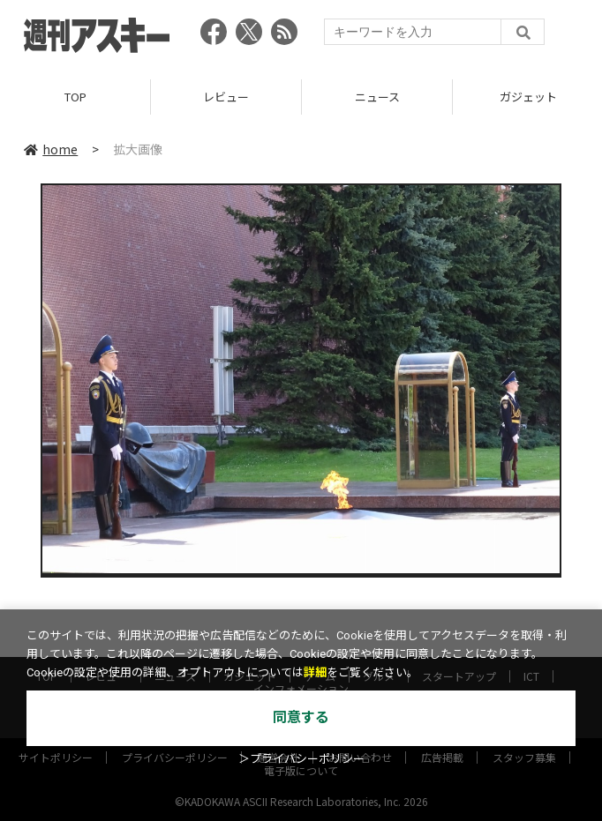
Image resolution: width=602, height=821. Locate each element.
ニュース (377, 96)
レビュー (226, 96)
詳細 (315, 672)
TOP (75, 96)
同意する (301, 717)
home (51, 149)
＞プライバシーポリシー (301, 758)
